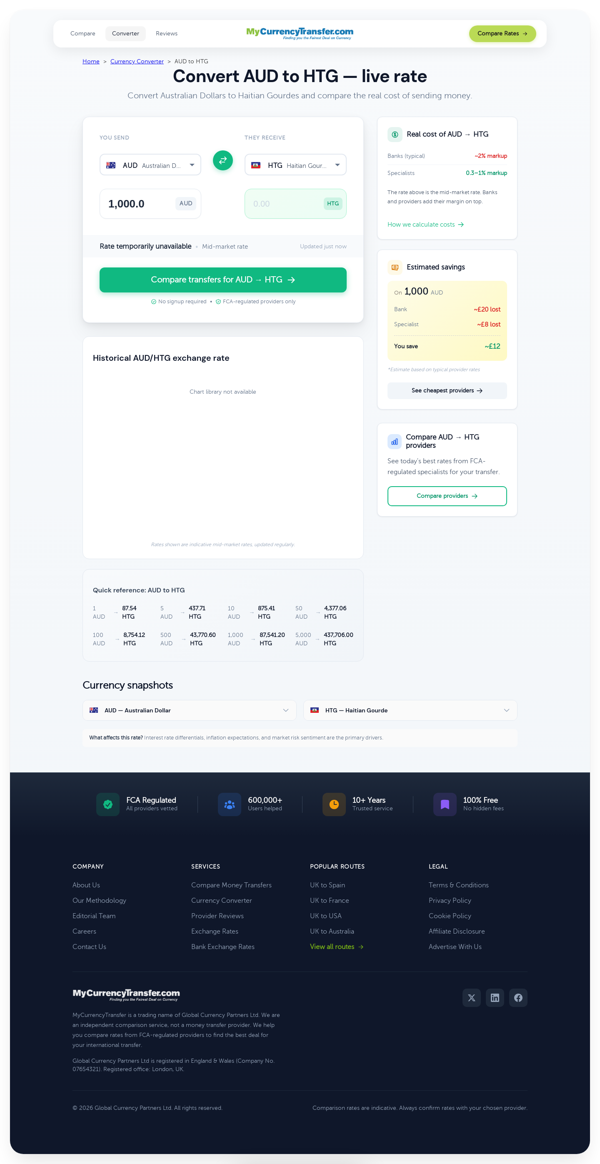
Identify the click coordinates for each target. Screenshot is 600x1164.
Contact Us (89, 947)
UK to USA (326, 916)
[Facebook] (518, 998)
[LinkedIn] (495, 998)
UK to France (329, 900)
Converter (125, 33)
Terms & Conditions (459, 885)
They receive (265, 138)
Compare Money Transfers (231, 885)
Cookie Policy (450, 916)
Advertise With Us (455, 947)
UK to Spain (327, 885)
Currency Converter (137, 61)
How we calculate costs (426, 224)
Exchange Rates (214, 931)
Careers (84, 931)
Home (91, 61)
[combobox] (150, 164)
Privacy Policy (450, 900)
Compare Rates (503, 33)
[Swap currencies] (223, 160)
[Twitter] (471, 998)
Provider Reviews (217, 916)
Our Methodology (99, 900)
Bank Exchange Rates (223, 947)
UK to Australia (332, 931)
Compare (82, 33)
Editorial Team (94, 916)
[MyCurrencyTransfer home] (300, 34)
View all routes (337, 947)
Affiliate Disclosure (457, 931)
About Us (86, 885)
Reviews (167, 33)
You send (115, 138)
